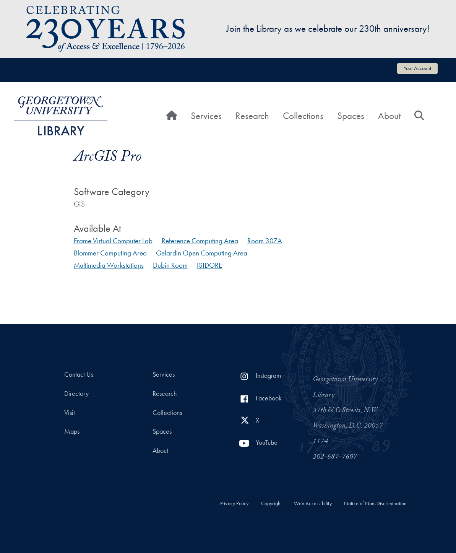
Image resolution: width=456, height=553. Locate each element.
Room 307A (264, 241)
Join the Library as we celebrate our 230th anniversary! (328, 28)
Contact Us (78, 374)
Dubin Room (170, 265)
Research (252, 115)
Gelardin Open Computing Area (201, 253)
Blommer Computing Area (110, 253)
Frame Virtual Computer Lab (113, 241)
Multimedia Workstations (109, 265)
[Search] (419, 116)
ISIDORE (209, 265)
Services (206, 115)
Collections (303, 115)
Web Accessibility (312, 503)
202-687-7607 (335, 457)
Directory (76, 393)
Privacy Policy (234, 503)
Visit (69, 412)
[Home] (171, 116)
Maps (72, 431)
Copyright (271, 503)
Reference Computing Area (200, 241)
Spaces (350, 115)
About (389, 115)
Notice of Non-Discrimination (375, 503)
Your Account (417, 68)
